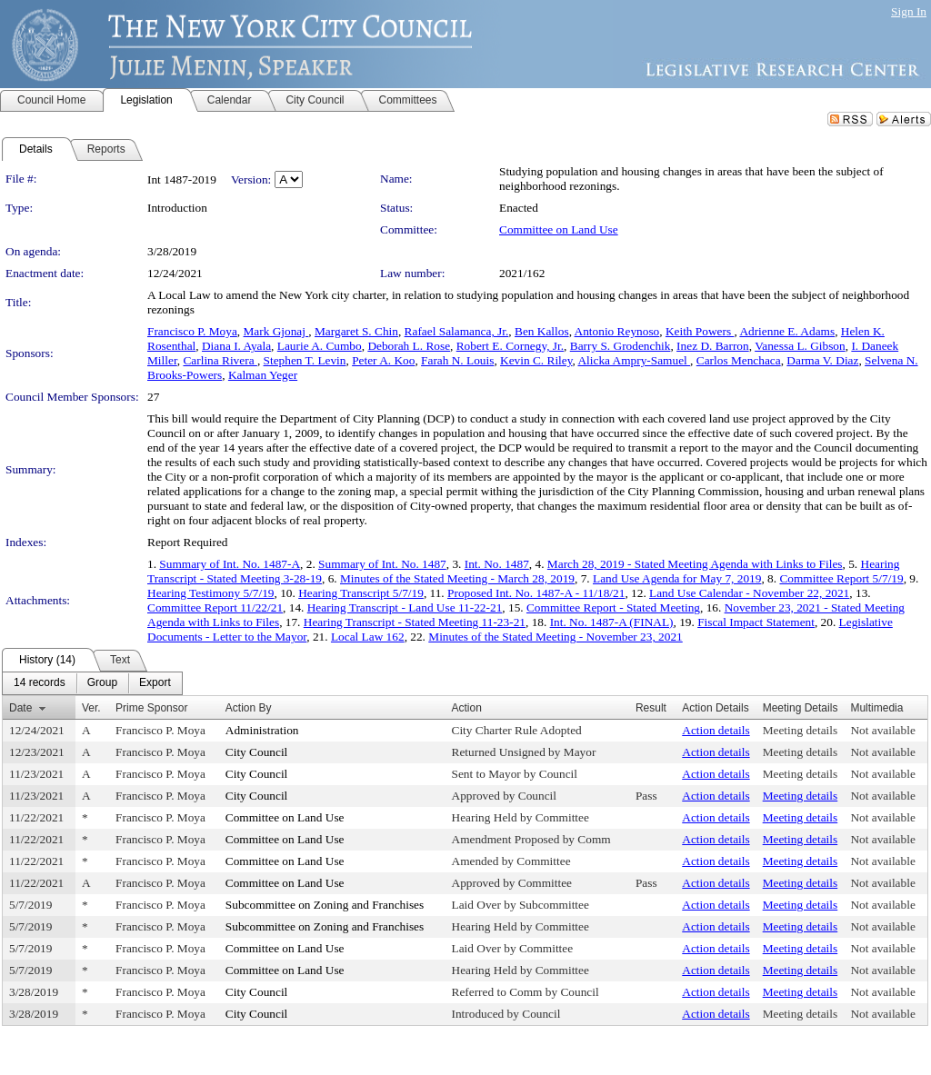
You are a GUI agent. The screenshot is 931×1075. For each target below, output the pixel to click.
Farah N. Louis (457, 360)
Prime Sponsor (151, 708)
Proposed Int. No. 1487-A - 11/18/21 (536, 593)
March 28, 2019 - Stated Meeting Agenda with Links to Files (695, 564)
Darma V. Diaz (822, 360)
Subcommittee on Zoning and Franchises (324, 904)
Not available (882, 730)
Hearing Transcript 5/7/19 (361, 593)
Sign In (908, 11)
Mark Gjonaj (276, 331)
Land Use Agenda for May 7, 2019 (677, 578)
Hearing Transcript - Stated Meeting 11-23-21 (415, 622)
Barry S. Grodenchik (620, 346)
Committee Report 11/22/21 (215, 607)
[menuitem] (39, 683)
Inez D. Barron (712, 346)
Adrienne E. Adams (787, 331)
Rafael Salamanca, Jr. (457, 331)
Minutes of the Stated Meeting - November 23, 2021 (555, 636)
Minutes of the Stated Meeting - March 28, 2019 (457, 578)
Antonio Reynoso (617, 331)
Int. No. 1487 (497, 564)
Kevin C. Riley (536, 360)
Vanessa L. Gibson (800, 346)
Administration (262, 730)
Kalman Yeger (262, 375)
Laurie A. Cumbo (319, 346)
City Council (256, 752)
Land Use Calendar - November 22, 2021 (749, 593)
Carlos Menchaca (738, 360)
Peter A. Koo (383, 360)
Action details (715, 730)
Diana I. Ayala (236, 346)
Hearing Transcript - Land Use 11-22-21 (405, 607)
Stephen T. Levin (305, 360)
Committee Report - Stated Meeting (613, 607)
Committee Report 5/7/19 (841, 578)
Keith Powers (700, 331)
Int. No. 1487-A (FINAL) (612, 622)
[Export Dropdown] (155, 683)
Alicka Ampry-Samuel (633, 360)
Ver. (91, 708)
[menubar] (92, 683)
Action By (248, 708)
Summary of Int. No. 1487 (382, 564)
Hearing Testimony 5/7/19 (211, 593)
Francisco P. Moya (192, 331)
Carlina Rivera (219, 360)
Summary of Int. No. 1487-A (229, 564)
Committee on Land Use (558, 229)
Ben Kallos (542, 331)
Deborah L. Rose (408, 346)
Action (467, 708)
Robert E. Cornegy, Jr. (510, 346)
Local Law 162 (368, 636)
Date (20, 708)
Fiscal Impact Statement (756, 622)
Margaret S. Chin (356, 331)
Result (651, 708)
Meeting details (800, 730)
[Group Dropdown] (102, 683)
